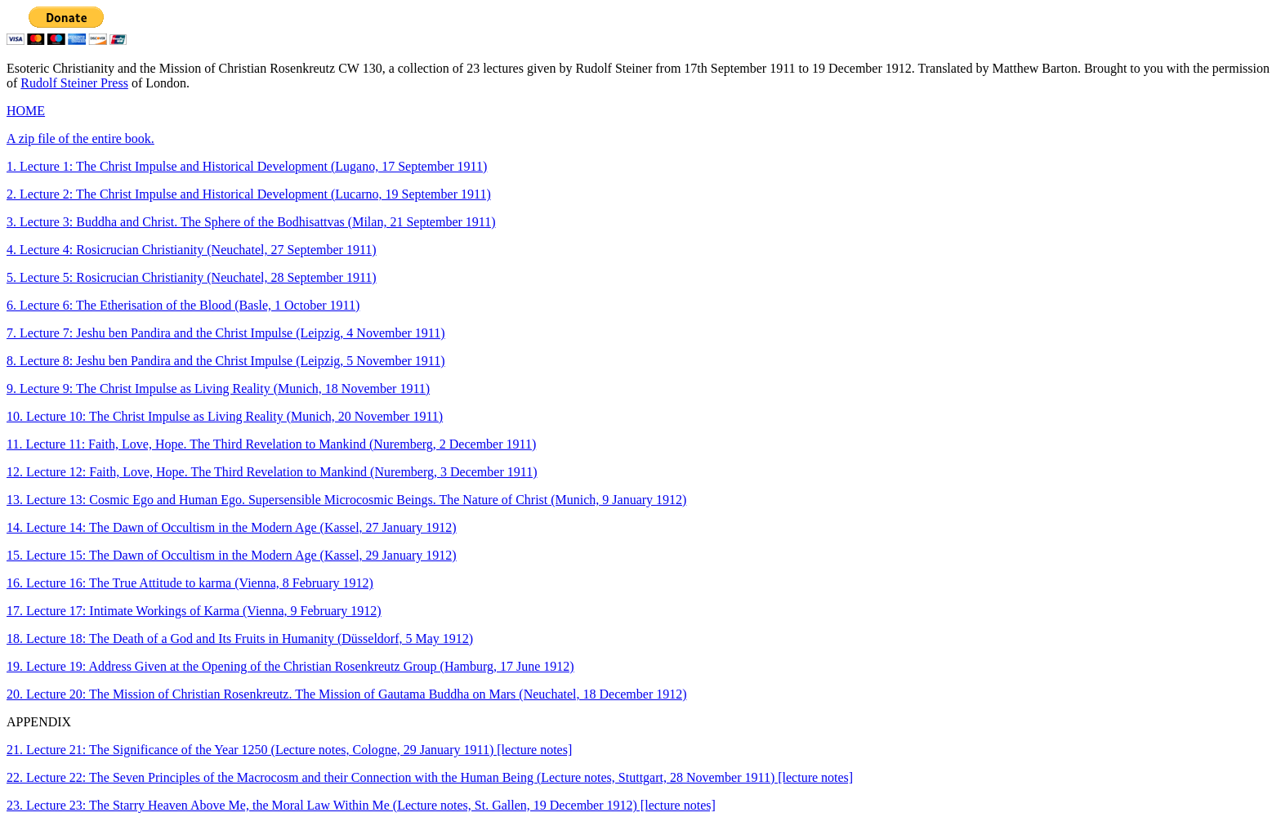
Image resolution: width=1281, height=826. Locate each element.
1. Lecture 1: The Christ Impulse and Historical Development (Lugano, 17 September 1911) (247, 166)
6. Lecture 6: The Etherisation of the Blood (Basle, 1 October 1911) (183, 305)
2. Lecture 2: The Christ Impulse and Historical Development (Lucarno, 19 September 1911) (249, 194)
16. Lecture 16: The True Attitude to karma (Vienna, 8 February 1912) (190, 583)
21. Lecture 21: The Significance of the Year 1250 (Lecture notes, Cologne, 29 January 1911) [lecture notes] (289, 750)
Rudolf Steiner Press (74, 83)
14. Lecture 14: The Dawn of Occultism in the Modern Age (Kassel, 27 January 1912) (232, 527)
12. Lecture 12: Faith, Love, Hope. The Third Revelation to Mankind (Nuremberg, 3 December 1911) (272, 472)
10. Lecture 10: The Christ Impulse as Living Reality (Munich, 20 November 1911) (225, 416)
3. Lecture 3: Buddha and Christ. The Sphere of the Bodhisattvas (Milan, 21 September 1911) (251, 222)
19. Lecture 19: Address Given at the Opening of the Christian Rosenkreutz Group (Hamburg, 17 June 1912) (290, 666)
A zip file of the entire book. (80, 138)
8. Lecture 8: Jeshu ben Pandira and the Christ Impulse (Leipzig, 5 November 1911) (226, 361)
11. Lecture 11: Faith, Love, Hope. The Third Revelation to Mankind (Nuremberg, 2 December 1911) (271, 444)
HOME (26, 111)
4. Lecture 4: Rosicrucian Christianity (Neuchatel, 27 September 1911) (192, 250)
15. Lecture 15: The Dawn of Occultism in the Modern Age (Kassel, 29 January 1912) (232, 555)
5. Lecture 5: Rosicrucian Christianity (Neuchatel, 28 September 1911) (192, 277)
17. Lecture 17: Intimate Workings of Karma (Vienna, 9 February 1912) (194, 611)
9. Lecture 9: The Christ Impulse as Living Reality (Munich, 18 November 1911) (218, 388)
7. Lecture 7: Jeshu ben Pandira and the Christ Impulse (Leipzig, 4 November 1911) (226, 333)
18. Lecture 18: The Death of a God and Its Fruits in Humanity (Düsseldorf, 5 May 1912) (240, 638)
